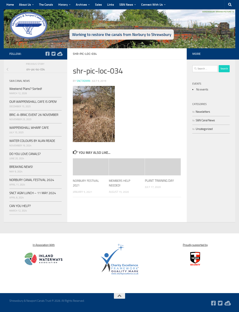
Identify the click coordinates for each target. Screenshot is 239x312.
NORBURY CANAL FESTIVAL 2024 (31, 180)
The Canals (46, 4)
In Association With (44, 245)
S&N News (126, 4)
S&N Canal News (205, 120)
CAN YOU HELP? (20, 206)
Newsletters (203, 111)
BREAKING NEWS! (21, 167)
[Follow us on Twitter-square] (53, 53)
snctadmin (83, 80)
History (63, 4)
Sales (98, 4)
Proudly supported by (195, 245)
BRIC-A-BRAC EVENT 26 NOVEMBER (33, 115)
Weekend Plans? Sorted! (25, 89)
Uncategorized (204, 129)
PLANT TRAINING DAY (159, 180)
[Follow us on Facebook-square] (47, 53)
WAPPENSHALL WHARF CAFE (29, 128)
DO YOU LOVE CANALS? (25, 154)
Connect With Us (152, 4)
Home (10, 4)
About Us (25, 4)
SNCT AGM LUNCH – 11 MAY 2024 (32, 193)
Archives (81, 4)
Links (110, 4)
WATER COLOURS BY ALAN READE (32, 141)
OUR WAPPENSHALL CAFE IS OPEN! (33, 102)
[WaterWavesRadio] (59, 53)
